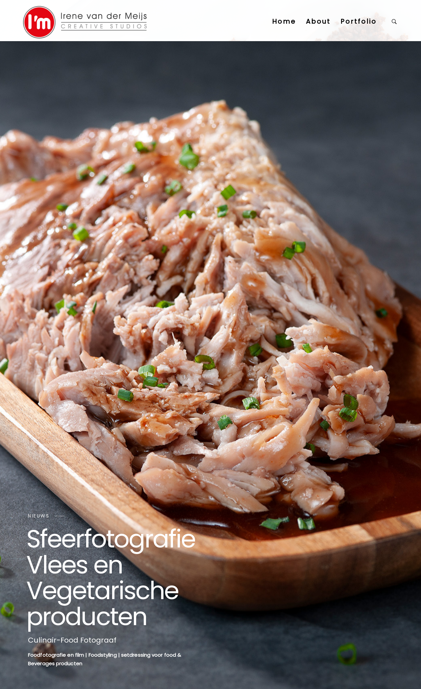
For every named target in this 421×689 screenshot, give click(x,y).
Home (284, 21)
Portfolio (358, 21)
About (318, 21)
